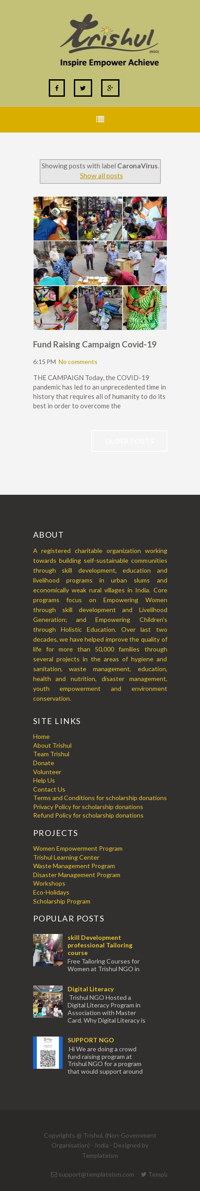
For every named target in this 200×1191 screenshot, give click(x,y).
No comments (78, 361)
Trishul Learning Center (66, 857)
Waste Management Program (74, 866)
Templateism (100, 1155)
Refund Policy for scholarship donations (88, 815)
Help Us (44, 780)
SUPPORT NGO (91, 1040)
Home (41, 736)
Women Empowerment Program (78, 848)
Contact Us (49, 789)
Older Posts (129, 441)
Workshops (49, 883)
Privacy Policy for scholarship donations (88, 806)
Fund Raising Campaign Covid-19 (95, 344)
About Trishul (52, 745)
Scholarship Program (61, 901)
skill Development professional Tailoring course (100, 945)
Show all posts (101, 175)
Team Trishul (51, 754)
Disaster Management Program (76, 874)
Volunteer (47, 771)
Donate (43, 763)
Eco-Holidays (51, 892)
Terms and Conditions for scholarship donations (100, 797)
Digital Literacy (91, 989)
